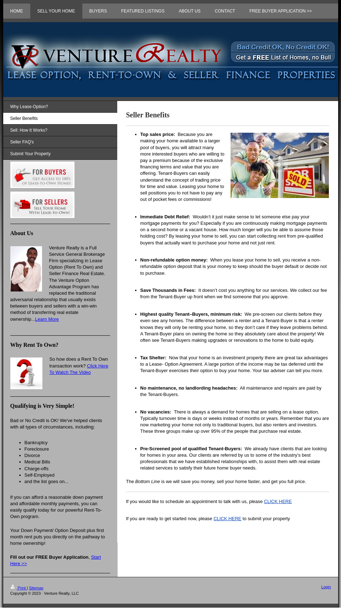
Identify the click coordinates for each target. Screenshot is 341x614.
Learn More (47, 319)
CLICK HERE (278, 501)
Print (18, 588)
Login (326, 587)
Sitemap (36, 588)
